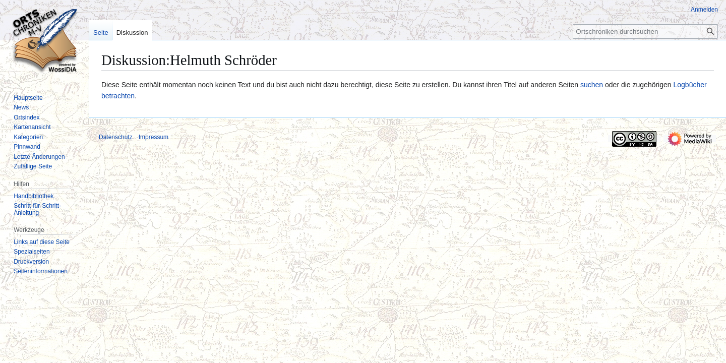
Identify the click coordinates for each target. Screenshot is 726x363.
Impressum (153, 137)
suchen (591, 85)
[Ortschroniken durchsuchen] (645, 31)
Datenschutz (116, 137)
